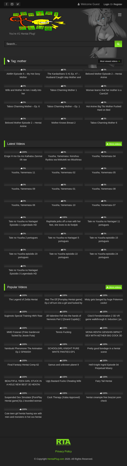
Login (106, 4)
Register (118, 4)
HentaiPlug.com (56, 459)
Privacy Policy (63, 451)
